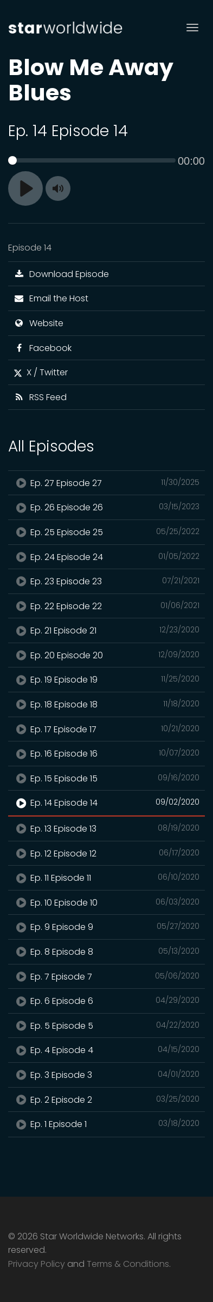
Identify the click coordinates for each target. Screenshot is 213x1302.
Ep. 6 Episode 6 (106, 1000)
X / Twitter (41, 372)
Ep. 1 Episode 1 (106, 1123)
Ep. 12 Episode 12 (106, 853)
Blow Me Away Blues (90, 80)
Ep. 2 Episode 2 (106, 1099)
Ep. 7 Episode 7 (106, 976)
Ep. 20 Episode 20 (106, 655)
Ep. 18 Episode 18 (106, 704)
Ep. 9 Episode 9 (106, 926)
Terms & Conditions (128, 1264)
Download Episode (61, 274)
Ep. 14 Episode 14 (106, 802)
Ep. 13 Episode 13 (106, 828)
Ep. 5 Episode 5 (106, 1025)
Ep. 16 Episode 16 (106, 753)
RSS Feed (40, 397)
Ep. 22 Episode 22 (106, 605)
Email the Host (51, 298)
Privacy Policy (36, 1264)
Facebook (43, 348)
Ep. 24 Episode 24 (106, 556)
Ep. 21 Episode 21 (106, 630)
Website (38, 323)
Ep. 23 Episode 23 (106, 581)
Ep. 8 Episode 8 (106, 951)
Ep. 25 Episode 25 (106, 531)
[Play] (25, 188)
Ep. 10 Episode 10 (106, 902)
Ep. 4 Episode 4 (106, 1049)
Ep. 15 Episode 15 (106, 778)
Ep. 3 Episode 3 (106, 1074)
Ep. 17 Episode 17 (106, 729)
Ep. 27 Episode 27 (106, 482)
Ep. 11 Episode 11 (106, 877)
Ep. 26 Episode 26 (106, 507)
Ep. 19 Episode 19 (106, 679)
